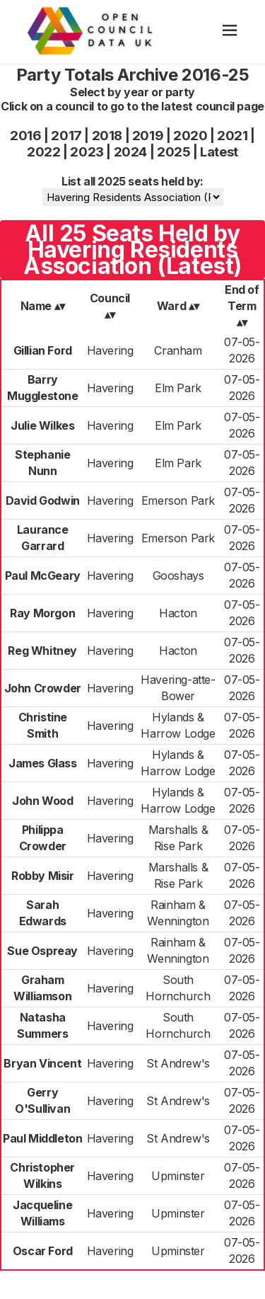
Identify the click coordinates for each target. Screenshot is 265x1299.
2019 (147, 135)
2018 (107, 135)
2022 (43, 152)
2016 (25, 135)
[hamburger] (230, 31)
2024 (130, 152)
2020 (190, 135)
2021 (232, 135)
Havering (110, 350)
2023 (86, 152)
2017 (66, 135)
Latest (219, 152)
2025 (173, 152)
